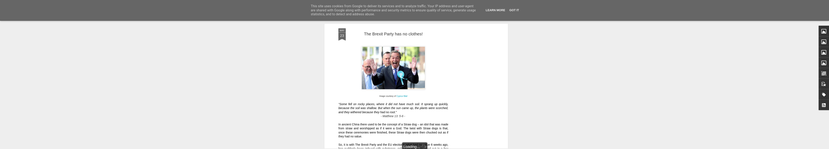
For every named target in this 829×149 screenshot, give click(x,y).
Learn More (495, 10)
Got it (514, 10)
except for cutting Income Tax (428, 33)
